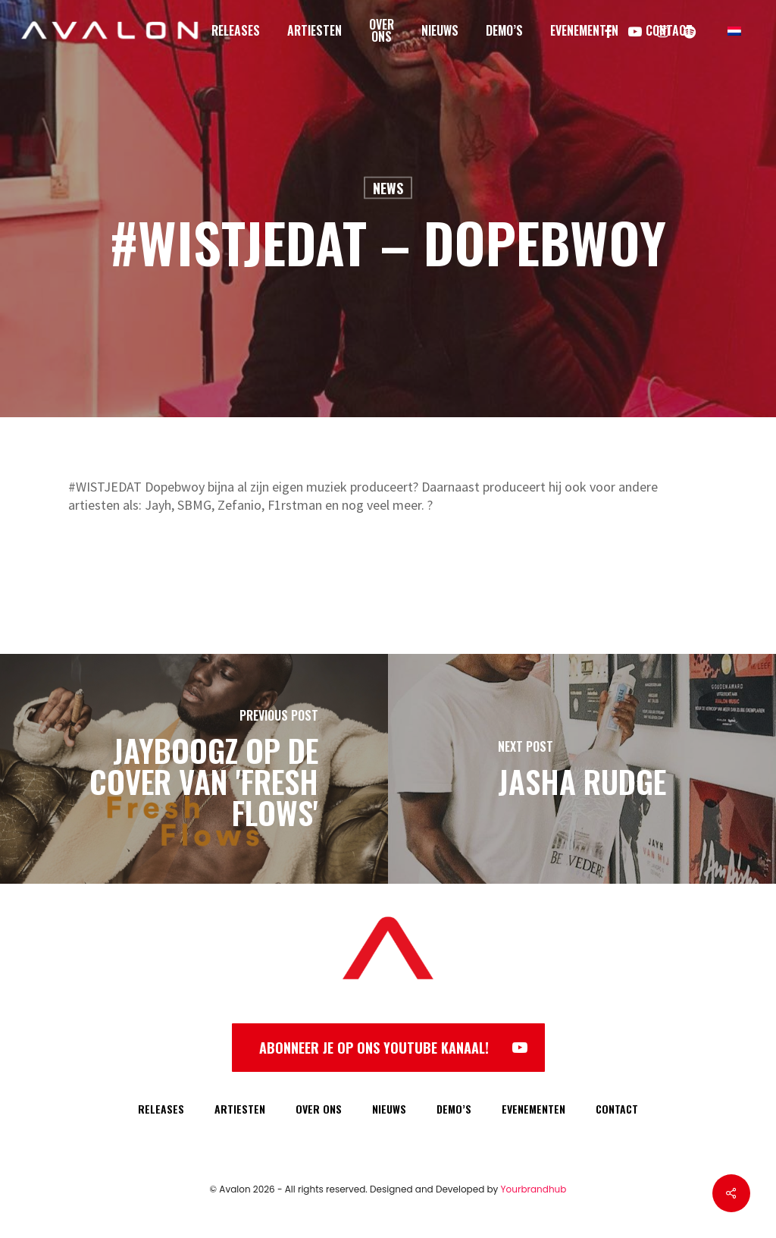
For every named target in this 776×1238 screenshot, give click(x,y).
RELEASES (161, 1109)
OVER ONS (319, 1109)
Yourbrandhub (534, 1189)
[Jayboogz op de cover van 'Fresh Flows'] (194, 769)
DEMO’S (453, 1109)
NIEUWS (389, 1109)
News (388, 188)
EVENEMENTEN (533, 1109)
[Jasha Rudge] (582, 769)
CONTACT (617, 1109)
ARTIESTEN (239, 1109)
